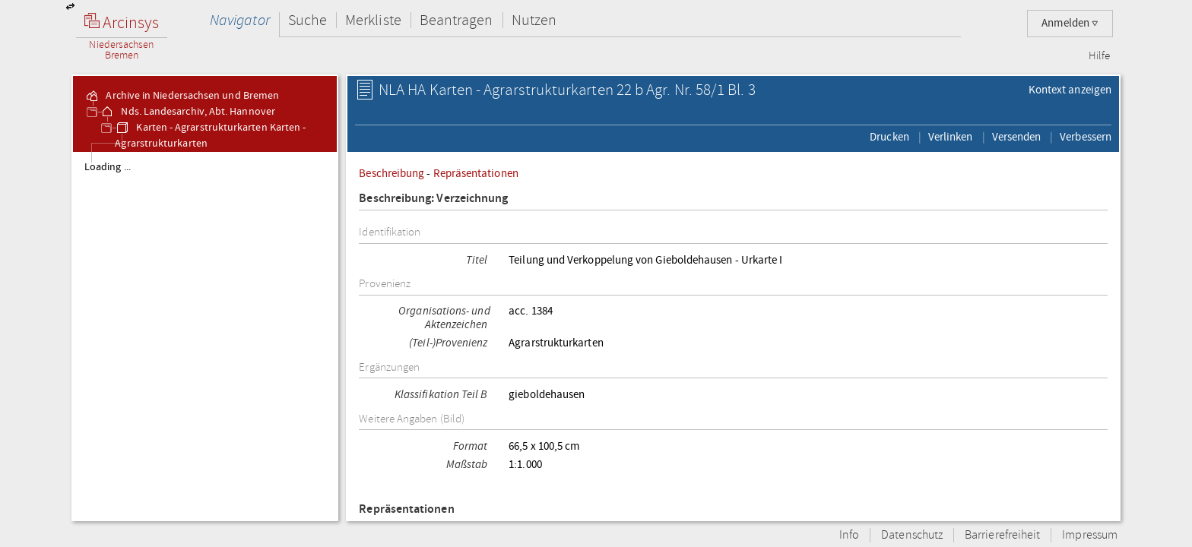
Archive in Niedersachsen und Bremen (181, 96)
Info (849, 535)
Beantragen (456, 20)
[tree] (205, 336)
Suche (307, 20)
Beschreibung (391, 173)
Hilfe (1099, 56)
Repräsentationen (475, 173)
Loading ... (107, 167)
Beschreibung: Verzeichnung (433, 199)
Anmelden (1069, 23)
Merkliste (373, 20)
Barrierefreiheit (1002, 535)
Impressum (1090, 535)
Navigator (240, 20)
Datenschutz (912, 535)
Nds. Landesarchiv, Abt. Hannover (187, 112)
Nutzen (534, 20)
